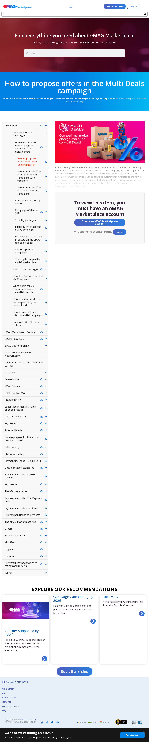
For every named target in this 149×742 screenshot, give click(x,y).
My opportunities (14, 454)
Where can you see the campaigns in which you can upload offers (87, 98)
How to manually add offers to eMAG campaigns (28, 313)
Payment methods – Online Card (23, 460)
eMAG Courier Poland (17, 345)
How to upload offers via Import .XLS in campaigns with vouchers (29, 176)
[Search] (144, 14)
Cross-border (12, 379)
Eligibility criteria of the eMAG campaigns (28, 228)
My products (12, 423)
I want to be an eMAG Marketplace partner (24, 364)
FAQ (4, 710)
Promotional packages (25, 269)
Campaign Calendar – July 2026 (73, 598)
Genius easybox (9, 697)
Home (5, 98)
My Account (11, 484)
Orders (8, 528)
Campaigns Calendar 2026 (26, 212)
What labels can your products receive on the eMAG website (24, 289)
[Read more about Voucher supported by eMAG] (44, 658)
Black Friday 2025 (14, 339)
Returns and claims (15, 535)
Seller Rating (12, 447)
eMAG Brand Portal (15, 416)
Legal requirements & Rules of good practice (20, 408)
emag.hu (106, 723)
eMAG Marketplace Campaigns (38, 98)
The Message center (16, 491)
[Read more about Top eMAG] (142, 613)
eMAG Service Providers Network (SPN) (18, 354)
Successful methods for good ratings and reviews (21, 564)
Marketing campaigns (11, 706)
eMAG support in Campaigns (24, 251)
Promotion (15, 98)
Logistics (10, 549)
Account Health (13, 430)
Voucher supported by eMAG (27, 202)
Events (8, 572)
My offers (10, 542)
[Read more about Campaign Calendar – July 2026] (93, 621)
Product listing (13, 399)
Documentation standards (19, 467)
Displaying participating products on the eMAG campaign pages (28, 239)
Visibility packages (25, 220)
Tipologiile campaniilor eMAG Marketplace (28, 261)
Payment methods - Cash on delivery (20, 476)
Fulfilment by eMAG (15, 393)
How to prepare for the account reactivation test (22, 439)
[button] (70, 6)
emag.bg (94, 723)
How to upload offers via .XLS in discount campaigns (29, 190)
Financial (9, 556)
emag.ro (83, 723)
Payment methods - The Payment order (23, 500)
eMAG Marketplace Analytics (21, 332)
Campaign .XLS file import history (27, 323)
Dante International (29, 720)
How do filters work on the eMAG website (28, 277)
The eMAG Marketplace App (20, 521)
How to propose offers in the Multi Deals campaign (27, 162)
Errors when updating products (22, 515)
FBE (3, 693)
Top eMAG (110, 596)
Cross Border (8, 689)
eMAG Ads (10, 372)
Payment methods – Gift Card (21, 508)
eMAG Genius (12, 386)
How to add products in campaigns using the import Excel (26, 302)
